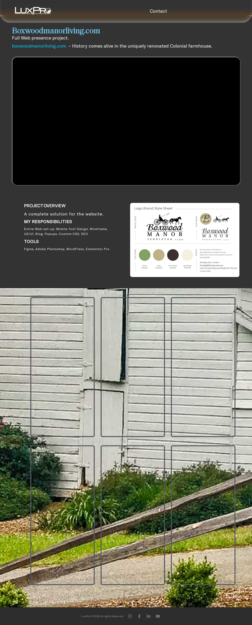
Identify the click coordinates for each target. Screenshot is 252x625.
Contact (158, 9)
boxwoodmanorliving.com (39, 46)
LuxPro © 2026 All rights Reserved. (102, 616)
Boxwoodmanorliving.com (56, 31)
